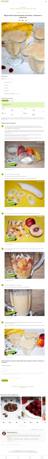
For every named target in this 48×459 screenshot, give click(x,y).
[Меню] (46, 1)
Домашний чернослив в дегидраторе (8, 397)
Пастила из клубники (26, 397)
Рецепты (4, 444)
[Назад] (20, 426)
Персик (5, 85)
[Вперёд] (26, 426)
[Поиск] (18, 457)
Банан (5, 82)
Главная (2, 444)
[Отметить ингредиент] (2, 82)
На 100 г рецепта (5, 100)
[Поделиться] (19, 398)
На (12, 100)
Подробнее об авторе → (11, 440)
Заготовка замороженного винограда (23, 386)
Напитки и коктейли (25, 12)
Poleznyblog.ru (17, 450)
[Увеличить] (13, 79)
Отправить (5, 380)
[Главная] (6, 457)
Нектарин (6, 90)
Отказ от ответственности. (33, 451)
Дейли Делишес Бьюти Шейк (9, 93)
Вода (5, 87)
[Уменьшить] (8, 79)
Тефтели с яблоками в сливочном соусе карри (23, 9)
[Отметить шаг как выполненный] (25, 169)
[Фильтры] (30, 457)
